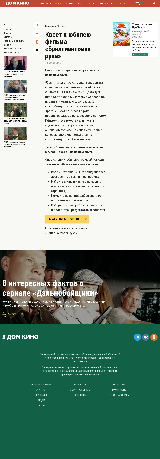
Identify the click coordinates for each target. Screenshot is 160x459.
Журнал (58, 3)
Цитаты (8, 37)
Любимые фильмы (14, 41)
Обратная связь (80, 390)
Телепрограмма (43, 3)
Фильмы (69, 3)
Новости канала (13, 48)
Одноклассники (119, 395)
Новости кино (11, 52)
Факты (7, 33)
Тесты (7, 29)
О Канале (80, 384)
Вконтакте (119, 390)
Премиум (121, 3)
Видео (7, 44)
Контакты (80, 395)
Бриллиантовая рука (60, 233)
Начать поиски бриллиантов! (67, 219)
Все (6, 25)
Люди (79, 3)
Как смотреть (106, 3)
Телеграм (119, 384)
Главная (49, 26)
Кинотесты (91, 3)
